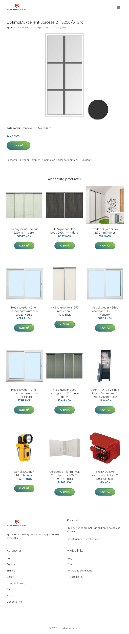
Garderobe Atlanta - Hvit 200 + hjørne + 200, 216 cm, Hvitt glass (64, 475)
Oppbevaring (29, 128)
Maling (10, 595)
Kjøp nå (18, 145)
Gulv (9, 589)
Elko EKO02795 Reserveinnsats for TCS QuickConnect (105, 475)
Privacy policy (75, 576)
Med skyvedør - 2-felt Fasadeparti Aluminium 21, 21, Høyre (24, 393)
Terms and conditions (79, 570)
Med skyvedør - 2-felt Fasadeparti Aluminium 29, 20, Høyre (24, 311)
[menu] (118, 7)
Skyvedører (45, 128)
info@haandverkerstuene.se (83, 539)
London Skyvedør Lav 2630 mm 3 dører (105, 230)
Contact (71, 564)
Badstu (11, 564)
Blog (70, 558)
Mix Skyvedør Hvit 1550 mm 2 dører (64, 309)
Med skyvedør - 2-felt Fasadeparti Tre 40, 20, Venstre (105, 311)
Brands (11, 570)
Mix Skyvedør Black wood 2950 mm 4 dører (64, 230)
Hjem (10, 27)
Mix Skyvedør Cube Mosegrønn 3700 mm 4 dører (65, 393)
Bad (9, 558)
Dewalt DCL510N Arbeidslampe (24, 473)
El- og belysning (16, 583)
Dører (10, 576)
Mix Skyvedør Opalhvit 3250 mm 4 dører (24, 230)
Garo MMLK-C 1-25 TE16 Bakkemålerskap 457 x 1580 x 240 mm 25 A (105, 393)
